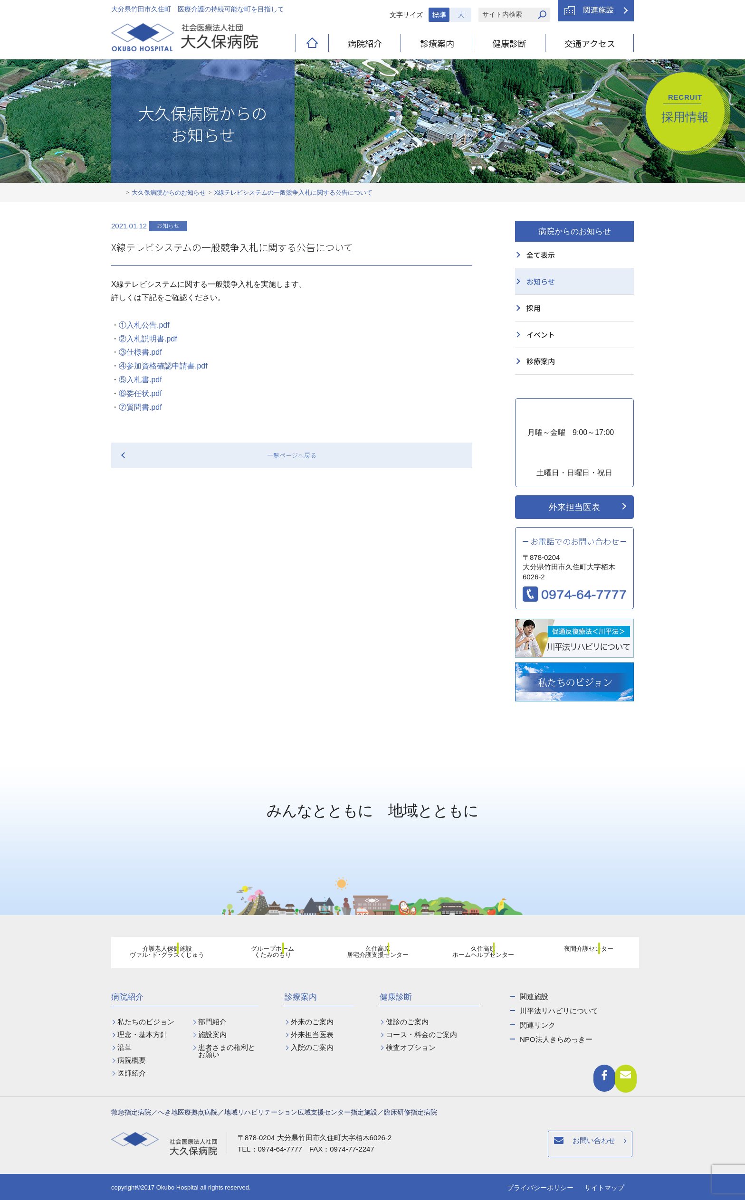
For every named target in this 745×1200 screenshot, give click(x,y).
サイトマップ (604, 1187)
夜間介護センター (583, 953)
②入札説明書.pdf (148, 339)
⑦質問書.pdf (140, 407)
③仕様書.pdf (140, 352)
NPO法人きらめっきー (556, 1039)
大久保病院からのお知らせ (169, 192)
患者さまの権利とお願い (226, 1051)
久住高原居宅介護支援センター (372, 954)
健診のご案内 (407, 1021)
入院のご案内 (312, 1047)
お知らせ (540, 281)
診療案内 (437, 43)
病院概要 (131, 1060)
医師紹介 (131, 1073)
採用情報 (685, 108)
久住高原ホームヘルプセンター (477, 954)
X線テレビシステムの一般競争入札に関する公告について (293, 192)
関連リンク (537, 1025)
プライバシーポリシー (540, 1187)
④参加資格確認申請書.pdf (163, 366)
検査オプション (411, 1047)
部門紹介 (212, 1021)
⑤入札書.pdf (140, 380)
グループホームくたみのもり (267, 954)
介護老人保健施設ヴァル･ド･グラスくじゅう (161, 954)
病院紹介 (365, 43)
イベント (540, 335)
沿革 (124, 1047)
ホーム (119, 193)
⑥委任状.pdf (140, 393)
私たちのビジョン (145, 1021)
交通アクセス (589, 43)
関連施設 (598, 9)
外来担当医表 (574, 507)
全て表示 (540, 255)
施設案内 (212, 1034)
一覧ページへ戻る (291, 455)
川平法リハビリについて (559, 1010)
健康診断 (509, 43)
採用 (533, 308)
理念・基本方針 (142, 1034)
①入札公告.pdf (144, 325)
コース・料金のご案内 (421, 1034)
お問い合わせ (450, 1145)
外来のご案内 (312, 1021)
